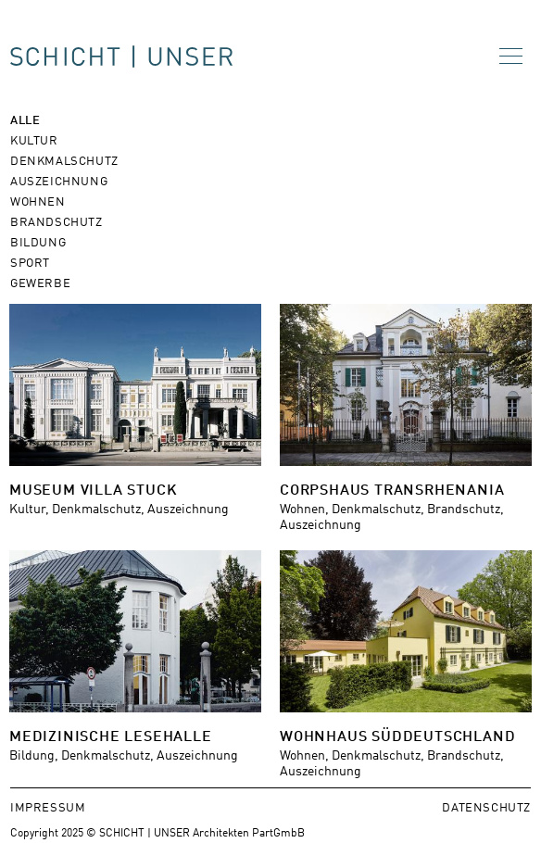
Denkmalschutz (64, 160)
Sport (30, 262)
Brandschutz (56, 221)
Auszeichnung (58, 180)
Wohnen (38, 200)
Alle (25, 119)
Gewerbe (40, 282)
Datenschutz (486, 806)
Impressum (47, 806)
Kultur (34, 139)
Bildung (38, 241)
